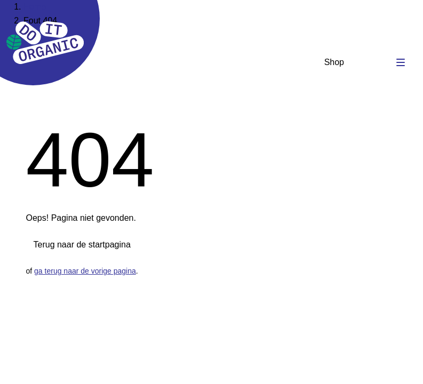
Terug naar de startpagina (82, 244)
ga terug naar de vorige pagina (85, 271)
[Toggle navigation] (401, 62)
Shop (334, 62)
